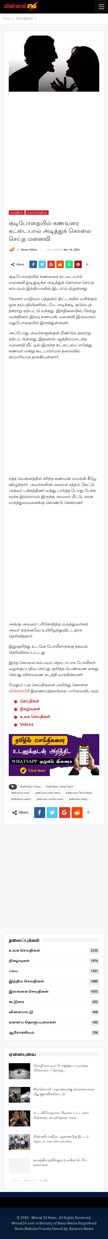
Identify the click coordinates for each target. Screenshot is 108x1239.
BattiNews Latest (21, 799)
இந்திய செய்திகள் (26, 982)
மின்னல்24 (19, 690)
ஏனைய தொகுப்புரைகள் (32, 1023)
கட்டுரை (16, 1002)
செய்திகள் (16, 212)
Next (29, 1180)
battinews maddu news (50, 799)
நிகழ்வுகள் (19, 961)
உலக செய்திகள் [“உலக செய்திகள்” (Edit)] (35, 716)
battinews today (78, 799)
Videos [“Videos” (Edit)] (26, 724)
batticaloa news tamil (47, 793)
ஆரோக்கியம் (21, 1033)
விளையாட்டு (21, 1012)
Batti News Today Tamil (59, 786)
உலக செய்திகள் (37, 212)
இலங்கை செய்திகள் (29, 992)
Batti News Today (30, 786)
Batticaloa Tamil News (79, 793)
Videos (13, 971)
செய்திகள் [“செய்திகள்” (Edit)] (29, 701)
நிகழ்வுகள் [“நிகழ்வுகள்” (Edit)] (30, 708)
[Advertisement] (54, 151)
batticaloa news (20, 793)
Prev (15, 1180)
